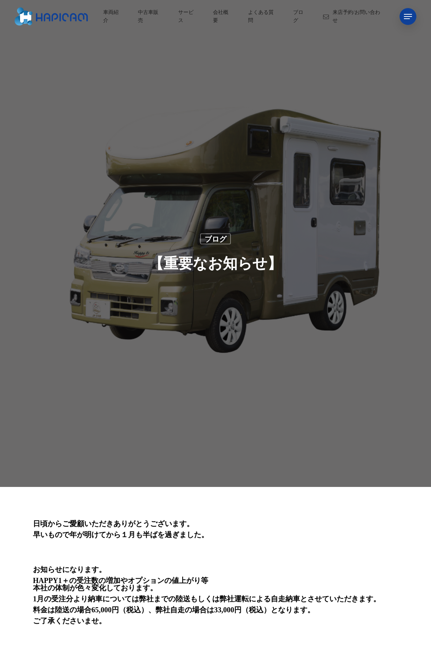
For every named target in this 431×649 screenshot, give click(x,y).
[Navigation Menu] (408, 17)
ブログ (215, 239)
